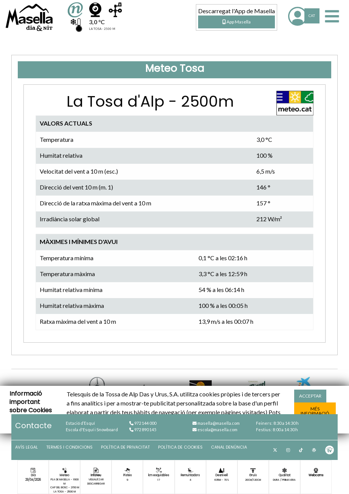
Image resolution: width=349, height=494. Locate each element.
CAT (312, 16)
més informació (315, 411)
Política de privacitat (125, 447)
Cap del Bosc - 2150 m (64, 487)
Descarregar (96, 483)
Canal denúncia (229, 447)
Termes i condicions (69, 447)
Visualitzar (96, 479)
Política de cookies (180, 447)
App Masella (236, 22)
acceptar (310, 396)
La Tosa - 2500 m (65, 491)
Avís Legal (26, 447)
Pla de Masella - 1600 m (65, 481)
